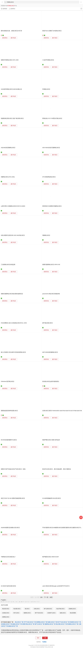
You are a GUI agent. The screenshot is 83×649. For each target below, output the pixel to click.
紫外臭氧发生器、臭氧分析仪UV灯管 (11, 31)
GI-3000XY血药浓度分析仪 (8, 586)
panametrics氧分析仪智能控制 (51, 294)
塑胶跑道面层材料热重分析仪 (9, 410)
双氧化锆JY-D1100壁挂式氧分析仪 (52, 118)
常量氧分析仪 (46, 89)
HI (13, 601)
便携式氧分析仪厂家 (28, 624)
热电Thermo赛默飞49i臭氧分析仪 (51, 31)
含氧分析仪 (37, 608)
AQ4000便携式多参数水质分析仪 (10, 527)
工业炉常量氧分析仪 (48, 60)
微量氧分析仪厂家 (50, 624)
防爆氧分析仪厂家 (72, 624)
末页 (51, 597)
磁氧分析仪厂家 (17, 624)
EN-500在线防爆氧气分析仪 (9, 440)
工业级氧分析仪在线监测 (8, 264)
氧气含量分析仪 (48, 608)
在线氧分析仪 (5, 613)
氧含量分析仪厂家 (61, 624)
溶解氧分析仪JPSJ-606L (8, 177)
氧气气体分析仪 (39, 613)
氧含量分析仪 (17, 608)
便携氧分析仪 (5, 617)
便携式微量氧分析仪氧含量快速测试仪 (12, 294)
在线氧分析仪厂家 (6, 624)
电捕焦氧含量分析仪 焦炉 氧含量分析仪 (12, 118)
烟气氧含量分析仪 (47, 323)
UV (32, 601)
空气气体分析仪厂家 (30, 622)
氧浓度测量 (73, 613)
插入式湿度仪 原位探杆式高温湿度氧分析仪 (13, 352)
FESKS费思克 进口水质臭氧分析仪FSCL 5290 (14, 323)
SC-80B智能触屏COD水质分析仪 (51, 498)
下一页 (46, 597)
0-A (2, 601)
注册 (45, 638)
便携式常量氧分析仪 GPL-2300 (9, 60)
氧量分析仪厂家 (52, 622)
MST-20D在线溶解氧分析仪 (50, 352)
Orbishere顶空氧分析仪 (7, 381)
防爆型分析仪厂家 (75, 622)
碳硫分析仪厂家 (13, 626)
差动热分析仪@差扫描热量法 (50, 381)
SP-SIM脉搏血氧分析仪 (49, 177)
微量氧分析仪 (27, 613)
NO (22, 601)
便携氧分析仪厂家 (41, 622)
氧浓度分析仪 (5, 608)
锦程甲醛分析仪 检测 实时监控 (51, 440)
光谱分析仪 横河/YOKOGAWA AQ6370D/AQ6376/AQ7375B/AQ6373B (62, 410)
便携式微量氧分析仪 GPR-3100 (51, 264)
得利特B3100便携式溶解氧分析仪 (52, 206)
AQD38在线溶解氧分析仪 (8, 147)
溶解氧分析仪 (46, 235)
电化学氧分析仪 (60, 608)
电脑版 (44, 642)
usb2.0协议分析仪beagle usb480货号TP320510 (55, 586)
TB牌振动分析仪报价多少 (8, 557)
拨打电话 (13, 38)
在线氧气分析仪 (51, 613)
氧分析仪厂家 (19, 622)
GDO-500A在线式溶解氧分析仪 (51, 147)
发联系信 (4, 38)
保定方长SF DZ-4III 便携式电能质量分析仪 (13, 498)
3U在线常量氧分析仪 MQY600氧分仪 (11, 89)
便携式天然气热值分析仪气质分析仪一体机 (13, 469)
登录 (38, 638)
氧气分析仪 (16, 613)
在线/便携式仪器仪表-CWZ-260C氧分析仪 (13, 235)
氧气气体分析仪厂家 (63, 622)
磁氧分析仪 (63, 613)
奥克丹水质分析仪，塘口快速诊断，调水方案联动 (56, 469)
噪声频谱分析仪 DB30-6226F (50, 557)
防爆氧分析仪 (72, 608)
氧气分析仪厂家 (39, 624)
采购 (81, 517)
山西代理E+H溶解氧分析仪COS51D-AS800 (13, 206)
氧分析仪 (27, 608)
